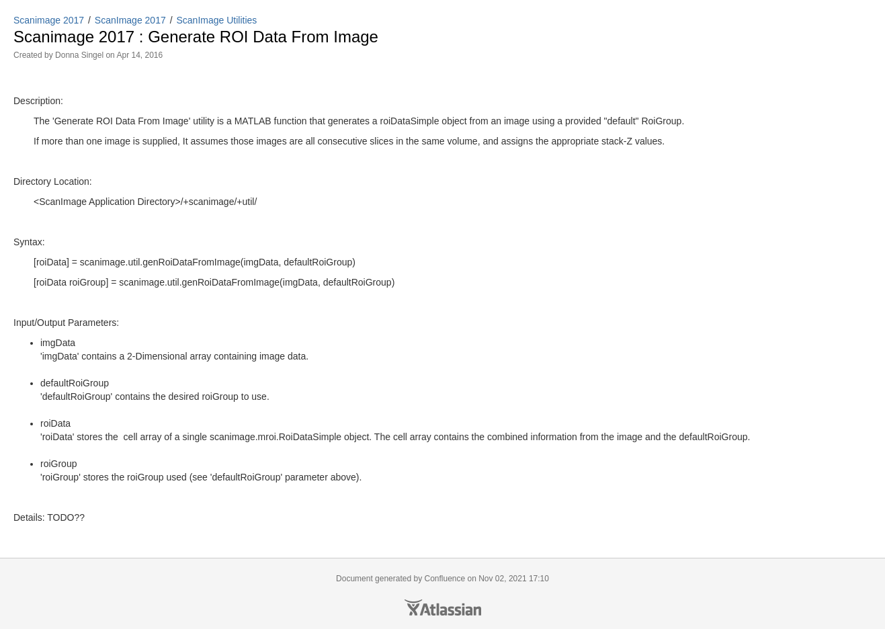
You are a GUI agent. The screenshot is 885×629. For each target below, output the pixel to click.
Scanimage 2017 (48, 20)
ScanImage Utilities (217, 20)
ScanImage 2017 (130, 20)
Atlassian (443, 607)
